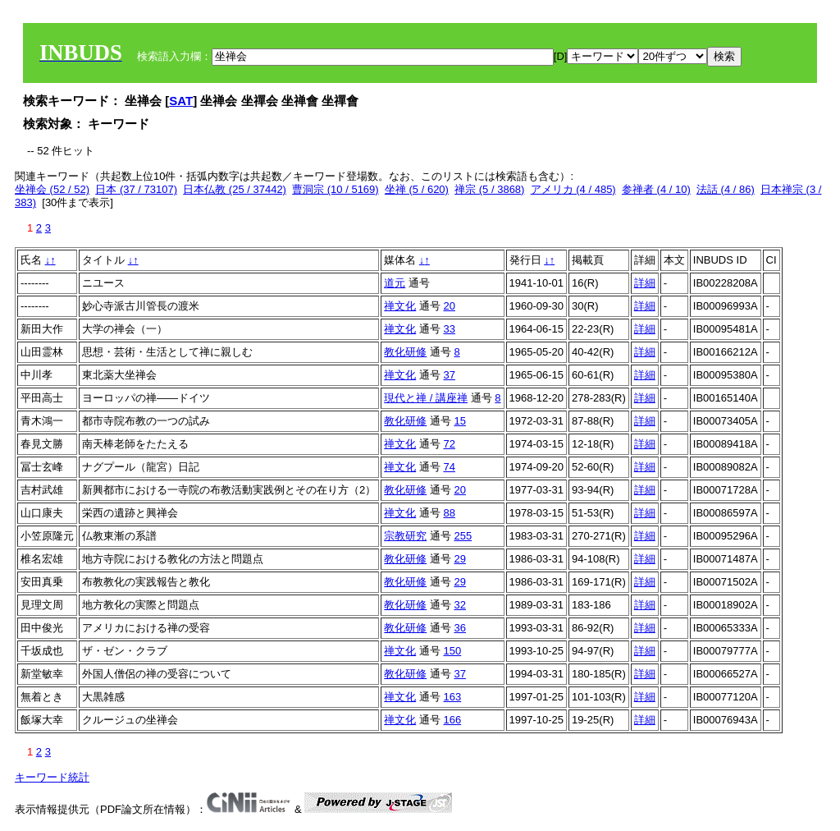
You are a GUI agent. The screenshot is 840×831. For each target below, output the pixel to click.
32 (459, 605)
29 (459, 559)
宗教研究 (405, 536)
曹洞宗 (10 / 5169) (335, 189)
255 (463, 536)
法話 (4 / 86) (725, 189)
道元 (394, 283)
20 (448, 306)
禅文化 (400, 306)
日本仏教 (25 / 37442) (234, 189)
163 (452, 697)
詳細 (644, 283)
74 (448, 467)
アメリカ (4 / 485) (573, 189)
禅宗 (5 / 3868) (489, 189)
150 (452, 651)
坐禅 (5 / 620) (417, 189)
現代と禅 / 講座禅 (426, 398)
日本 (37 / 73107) (136, 189)
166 (452, 720)
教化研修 (405, 352)
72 (448, 444)
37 (448, 375)
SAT (181, 101)
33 (448, 329)
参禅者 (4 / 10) (656, 189)
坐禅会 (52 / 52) (52, 189)
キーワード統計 (52, 777)
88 (448, 513)
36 (459, 628)
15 (459, 421)
